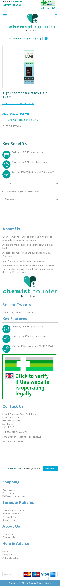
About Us (7, 534)
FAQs (5, 551)
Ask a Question (11, 557)
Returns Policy (10, 520)
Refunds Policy (10, 513)
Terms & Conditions (13, 510)
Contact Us (8, 537)
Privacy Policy (10, 516)
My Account (16, 38)
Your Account (9, 489)
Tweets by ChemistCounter (17, 312)
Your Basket (9, 493)
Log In (27, 38)
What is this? (48, 8)
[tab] (30, 183)
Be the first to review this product (18, 103)
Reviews (9, 199)
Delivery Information (13, 496)
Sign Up (37, 38)
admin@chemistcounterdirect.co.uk (21, 436)
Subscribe (50, 468)
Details (9, 183)
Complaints (8, 554)
